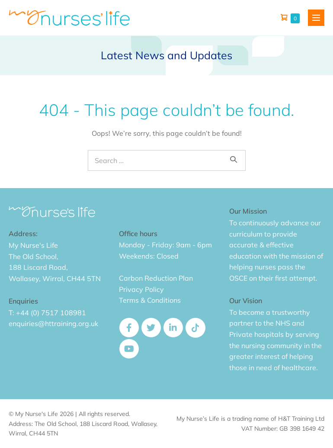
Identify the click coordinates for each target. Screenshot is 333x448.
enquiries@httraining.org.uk (53, 323)
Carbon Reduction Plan (156, 278)
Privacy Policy (141, 289)
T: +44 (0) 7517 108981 (47, 312)
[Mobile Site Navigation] (316, 18)
